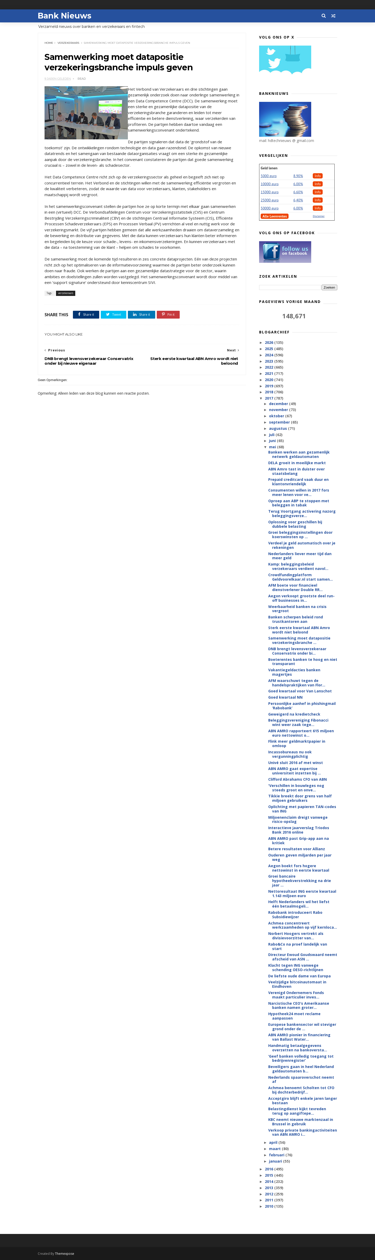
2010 (269, 1206)
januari (276, 1161)
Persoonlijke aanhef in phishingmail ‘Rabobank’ (302, 705)
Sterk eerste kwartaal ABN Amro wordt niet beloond (299, 630)
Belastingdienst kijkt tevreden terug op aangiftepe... (297, 1111)
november (279, 409)
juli (272, 434)
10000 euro (270, 184)
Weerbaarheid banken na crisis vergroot (297, 608)
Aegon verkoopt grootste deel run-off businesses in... (301, 598)
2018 (269, 391)
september (280, 422)
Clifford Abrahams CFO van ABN (297, 779)
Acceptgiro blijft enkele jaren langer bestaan (302, 1100)
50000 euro (270, 208)
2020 (269, 379)
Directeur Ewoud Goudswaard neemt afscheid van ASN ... (302, 956)
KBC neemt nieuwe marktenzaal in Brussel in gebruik (300, 1121)
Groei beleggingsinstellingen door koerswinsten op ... (300, 534)
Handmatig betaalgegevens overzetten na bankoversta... (297, 1047)
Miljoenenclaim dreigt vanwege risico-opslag (298, 819)
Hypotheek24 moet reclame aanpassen (294, 1016)
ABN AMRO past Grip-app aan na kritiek (298, 840)
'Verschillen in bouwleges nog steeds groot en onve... (296, 787)
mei (273, 446)
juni (273, 440)
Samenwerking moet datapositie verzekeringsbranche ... (299, 640)
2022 (269, 367)
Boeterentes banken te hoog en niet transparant (302, 661)
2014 (269, 1181)
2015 (269, 1175)
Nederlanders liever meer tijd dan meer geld (300, 556)
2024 (269, 354)
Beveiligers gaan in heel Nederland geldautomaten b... (301, 1068)
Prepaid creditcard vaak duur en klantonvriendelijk (298, 481)
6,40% (298, 200)
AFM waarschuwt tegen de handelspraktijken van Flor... (296, 682)
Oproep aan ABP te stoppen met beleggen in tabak (298, 503)
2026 (269, 342)
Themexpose (64, 1253)
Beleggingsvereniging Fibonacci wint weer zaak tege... (298, 722)
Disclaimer (318, 216)
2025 (269, 348)
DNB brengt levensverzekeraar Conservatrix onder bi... (297, 651)
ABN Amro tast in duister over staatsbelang (296, 471)
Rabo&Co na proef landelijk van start (297, 946)
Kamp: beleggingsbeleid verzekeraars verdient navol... (298, 566)
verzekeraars (68, 43)
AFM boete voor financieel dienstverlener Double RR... (295, 587)
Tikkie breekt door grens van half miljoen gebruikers (300, 798)
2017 (269, 398)
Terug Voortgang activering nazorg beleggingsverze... (302, 513)
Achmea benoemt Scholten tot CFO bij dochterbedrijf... (301, 1090)
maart (275, 1148)
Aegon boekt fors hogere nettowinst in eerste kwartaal (298, 868)
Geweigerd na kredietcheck (294, 714)
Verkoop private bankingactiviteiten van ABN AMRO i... (302, 1132)
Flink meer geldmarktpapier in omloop (296, 743)
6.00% (298, 184)
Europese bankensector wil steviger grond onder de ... (302, 1026)
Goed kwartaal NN (285, 697)
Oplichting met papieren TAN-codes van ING (302, 809)
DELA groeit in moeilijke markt (297, 462)
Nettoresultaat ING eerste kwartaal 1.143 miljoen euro (302, 893)
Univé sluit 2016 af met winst (295, 762)
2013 (269, 1187)
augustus (278, 428)
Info (318, 175)
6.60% (298, 192)
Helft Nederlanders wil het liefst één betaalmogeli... (298, 904)
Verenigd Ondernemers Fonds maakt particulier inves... (296, 995)
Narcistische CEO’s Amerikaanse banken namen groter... (298, 1005)
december (279, 403)
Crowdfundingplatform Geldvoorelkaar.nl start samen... (300, 577)
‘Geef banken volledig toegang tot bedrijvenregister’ (301, 1058)
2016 (269, 1168)
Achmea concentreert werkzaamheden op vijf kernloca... (302, 925)
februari (277, 1154)
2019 (269, 385)
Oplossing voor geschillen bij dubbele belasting (295, 524)
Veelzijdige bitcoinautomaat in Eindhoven (297, 984)
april (273, 1142)
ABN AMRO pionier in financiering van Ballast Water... (299, 1037)
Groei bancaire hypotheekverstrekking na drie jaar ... (299, 880)
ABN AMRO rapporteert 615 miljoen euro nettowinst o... (301, 733)
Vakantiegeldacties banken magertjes (294, 672)
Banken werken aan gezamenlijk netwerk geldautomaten (299, 454)
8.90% (298, 175)
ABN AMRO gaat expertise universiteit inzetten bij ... (294, 770)
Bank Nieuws (64, 16)
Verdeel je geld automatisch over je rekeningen (301, 545)
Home (49, 43)
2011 (269, 1199)
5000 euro (269, 175)
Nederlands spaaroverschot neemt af (301, 1079)
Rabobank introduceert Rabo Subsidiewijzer (295, 914)
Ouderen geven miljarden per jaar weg (300, 857)
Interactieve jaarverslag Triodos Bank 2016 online (298, 830)
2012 (269, 1193)
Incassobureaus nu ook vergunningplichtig (290, 754)
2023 (269, 361)
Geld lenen (269, 168)
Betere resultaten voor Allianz (296, 848)
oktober (277, 415)
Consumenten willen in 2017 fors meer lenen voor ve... (298, 492)
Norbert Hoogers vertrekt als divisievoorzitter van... (295, 935)
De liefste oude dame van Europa (299, 975)
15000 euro (270, 192)
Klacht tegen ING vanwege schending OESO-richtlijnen (295, 967)
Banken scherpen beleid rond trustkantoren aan (295, 619)
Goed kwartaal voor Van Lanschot (300, 690)
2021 (269, 373)
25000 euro (270, 200)
